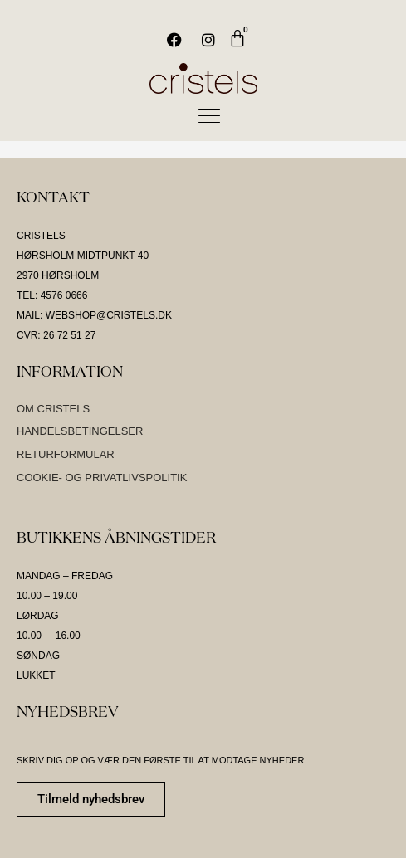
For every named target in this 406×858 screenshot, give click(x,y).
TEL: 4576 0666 (52, 295)
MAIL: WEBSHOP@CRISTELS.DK (94, 315)
